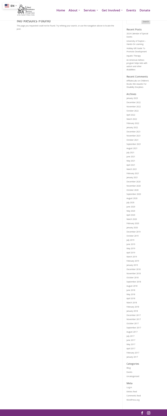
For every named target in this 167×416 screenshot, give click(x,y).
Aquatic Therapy (133, 55)
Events (131, 10)
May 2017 (130, 344)
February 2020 (132, 223)
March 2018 (131, 302)
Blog (128, 368)
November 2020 (133, 185)
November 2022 (133, 106)
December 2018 (133, 269)
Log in (129, 387)
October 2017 (132, 323)
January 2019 (132, 265)
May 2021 (130, 160)
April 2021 (130, 165)
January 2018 (132, 311)
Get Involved (111, 10)
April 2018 (130, 298)
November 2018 (133, 273)
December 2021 (133, 131)
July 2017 (130, 336)
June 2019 (130, 244)
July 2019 (130, 240)
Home (60, 10)
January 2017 (132, 357)
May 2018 (130, 294)
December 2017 (133, 315)
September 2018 (133, 281)
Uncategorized (132, 376)
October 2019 (132, 235)
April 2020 (130, 215)
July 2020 (130, 202)
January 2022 (132, 127)
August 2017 (131, 332)
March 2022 (131, 119)
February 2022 (132, 123)
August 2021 (131, 148)
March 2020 (131, 219)
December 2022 (133, 102)
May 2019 (130, 248)
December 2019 (133, 231)
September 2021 (133, 144)
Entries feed (131, 391)
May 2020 (130, 211)
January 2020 (132, 227)
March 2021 (131, 169)
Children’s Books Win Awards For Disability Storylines (137, 83)
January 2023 (132, 98)
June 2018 (130, 290)
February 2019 (132, 261)
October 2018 (132, 277)
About (73, 10)
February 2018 (132, 306)
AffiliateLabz (131, 80)
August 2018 (131, 286)
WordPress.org (132, 400)
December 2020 (133, 181)
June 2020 (130, 206)
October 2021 (132, 140)
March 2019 (131, 256)
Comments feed (133, 395)
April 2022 (130, 115)
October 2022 (132, 110)
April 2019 (130, 252)
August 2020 (131, 198)
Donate (145, 10)
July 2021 (130, 152)
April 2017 (130, 348)
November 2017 (133, 319)
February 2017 (132, 352)
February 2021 (132, 173)
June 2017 (130, 340)
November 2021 (133, 135)
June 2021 (130, 156)
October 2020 (132, 190)
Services (90, 10)
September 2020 (133, 194)
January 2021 (132, 177)
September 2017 (133, 327)
